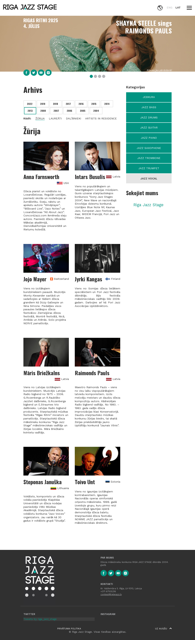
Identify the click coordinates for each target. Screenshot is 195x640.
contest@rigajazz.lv (111, 594)
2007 (56, 110)
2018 (55, 103)
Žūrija (40, 118)
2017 (68, 103)
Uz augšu (163, 628)
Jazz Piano (149, 137)
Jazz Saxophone (149, 148)
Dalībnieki (73, 118)
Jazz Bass (148, 107)
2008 (43, 110)
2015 (93, 103)
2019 (42, 103)
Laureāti (55, 118)
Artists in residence (101, 118)
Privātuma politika (69, 628)
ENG (169, 7)
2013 (30, 110)
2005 (82, 110)
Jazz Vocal (148, 178)
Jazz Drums (149, 117)
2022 (29, 103)
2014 (107, 103)
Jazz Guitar (149, 127)
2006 (69, 110)
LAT (178, 7)
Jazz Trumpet (149, 168)
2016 (81, 103)
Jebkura (149, 97)
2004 (96, 110)
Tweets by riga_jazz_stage (40, 619)
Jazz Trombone (148, 158)
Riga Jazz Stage (148, 204)
